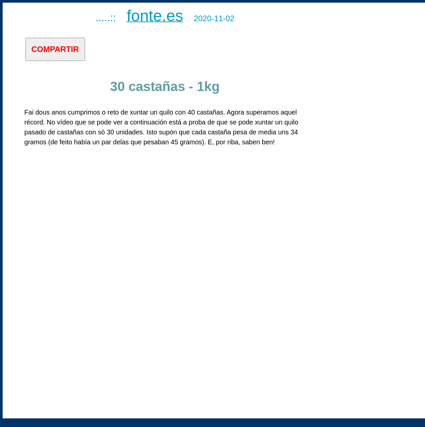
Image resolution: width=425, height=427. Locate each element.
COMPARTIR (55, 49)
